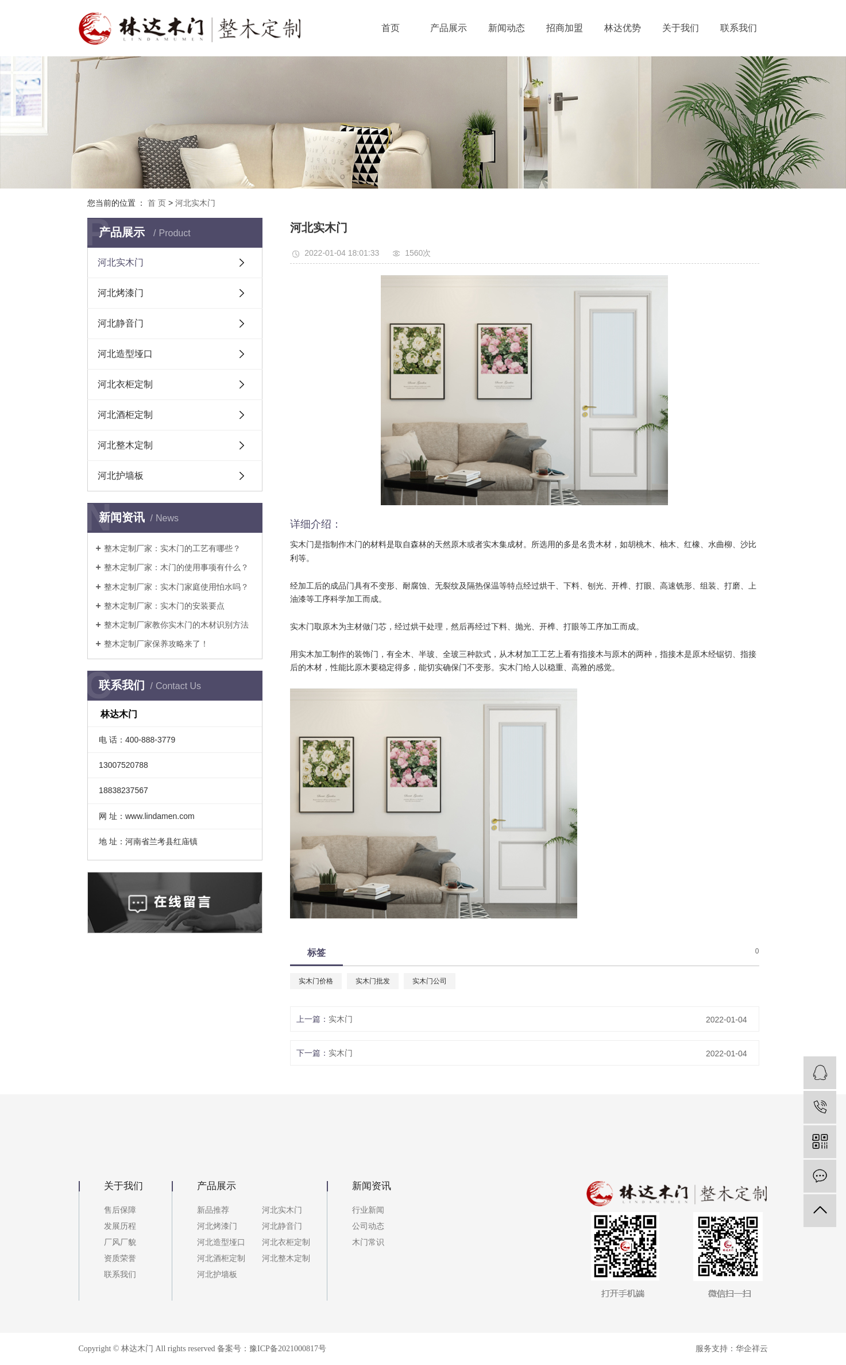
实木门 (341, 1019)
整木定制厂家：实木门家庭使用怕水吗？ (176, 586)
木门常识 (368, 1242)
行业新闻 (368, 1210)
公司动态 (368, 1226)
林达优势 (622, 28)
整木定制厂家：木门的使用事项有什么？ (176, 567)
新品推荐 (213, 1210)
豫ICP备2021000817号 (287, 1348)
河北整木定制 (125, 445)
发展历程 (120, 1226)
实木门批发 (373, 981)
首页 (390, 28)
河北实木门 (195, 202)
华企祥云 (752, 1348)
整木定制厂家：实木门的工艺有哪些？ (172, 548)
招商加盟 (564, 28)
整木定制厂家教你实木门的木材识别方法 (176, 624)
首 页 (157, 202)
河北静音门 (121, 323)
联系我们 (738, 28)
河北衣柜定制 (125, 384)
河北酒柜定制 (125, 415)
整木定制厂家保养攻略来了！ (156, 643)
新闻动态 (506, 28)
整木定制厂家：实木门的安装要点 (164, 605)
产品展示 (448, 28)
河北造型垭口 (125, 354)
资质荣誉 (120, 1258)
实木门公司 (429, 981)
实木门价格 (316, 981)
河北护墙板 (121, 475)
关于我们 (680, 28)
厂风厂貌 (120, 1242)
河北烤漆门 (121, 293)
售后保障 (120, 1210)
